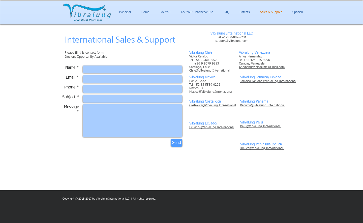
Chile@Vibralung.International (209, 70)
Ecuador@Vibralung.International (211, 127)
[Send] (176, 143)
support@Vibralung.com (232, 41)
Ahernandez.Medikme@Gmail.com (262, 67)
